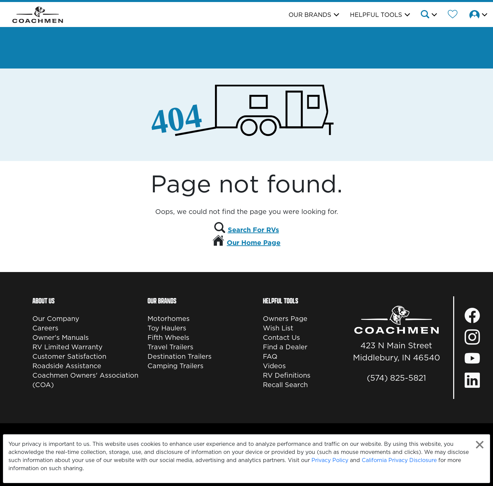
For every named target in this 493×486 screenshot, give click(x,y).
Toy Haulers (166, 328)
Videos (274, 366)
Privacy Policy (329, 460)
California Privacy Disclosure (399, 460)
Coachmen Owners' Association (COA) (85, 380)
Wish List (278, 328)
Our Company (55, 318)
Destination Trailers (179, 356)
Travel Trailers (170, 347)
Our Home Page (253, 242)
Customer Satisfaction (69, 356)
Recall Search (285, 384)
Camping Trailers (175, 366)
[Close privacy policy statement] (480, 445)
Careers (45, 328)
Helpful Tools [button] (376, 14)
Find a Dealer (285, 347)
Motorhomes (168, 318)
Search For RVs (253, 230)
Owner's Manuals (60, 337)
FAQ (270, 356)
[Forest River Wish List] (453, 15)
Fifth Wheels (168, 337)
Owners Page (285, 318)
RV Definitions (286, 375)
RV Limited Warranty (67, 347)
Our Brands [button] (310, 14)
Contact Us (281, 337)
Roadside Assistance (66, 366)
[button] (428, 15)
